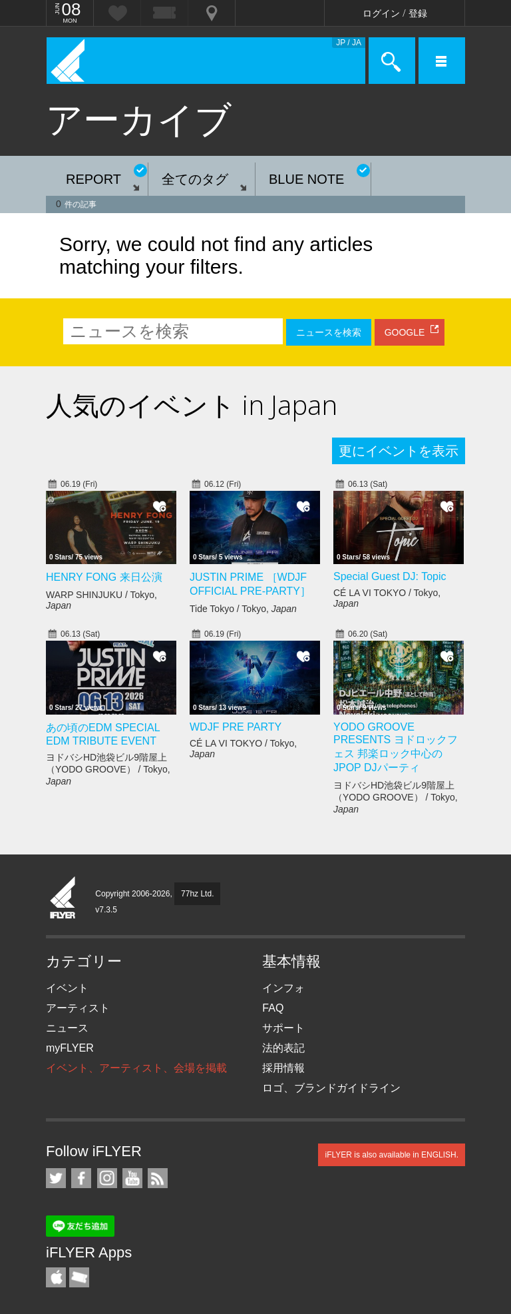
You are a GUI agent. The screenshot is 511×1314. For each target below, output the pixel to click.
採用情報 (283, 1068)
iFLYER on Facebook (81, 1178)
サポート (283, 1028)
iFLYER (63, 898)
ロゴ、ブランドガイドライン (331, 1088)
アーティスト (78, 1008)
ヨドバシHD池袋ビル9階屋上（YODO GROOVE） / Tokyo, (108, 769)
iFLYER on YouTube (132, 1178)
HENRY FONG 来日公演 (104, 577)
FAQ (272, 1008)
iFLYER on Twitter (56, 1178)
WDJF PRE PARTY (235, 727)
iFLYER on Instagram (107, 1178)
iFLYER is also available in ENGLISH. (391, 1154)
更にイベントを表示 (398, 451)
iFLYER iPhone (56, 1277)
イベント (67, 988)
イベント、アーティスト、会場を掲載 (136, 1068)
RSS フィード (158, 1178)
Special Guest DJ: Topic (389, 576)
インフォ (283, 988)
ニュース (67, 1028)
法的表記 (283, 1048)
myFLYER (70, 1048)
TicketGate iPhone (79, 1277)
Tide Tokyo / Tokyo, (243, 608)
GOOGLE (405, 332)
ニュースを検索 (328, 332)
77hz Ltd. (197, 893)
